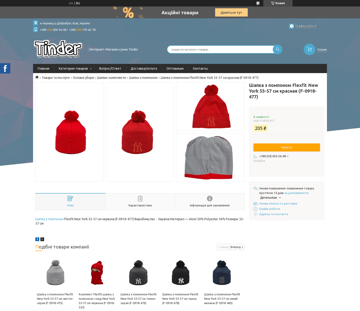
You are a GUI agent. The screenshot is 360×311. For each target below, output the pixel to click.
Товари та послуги (56, 78)
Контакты (200, 68)
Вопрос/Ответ (110, 68)
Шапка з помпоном (143, 78)
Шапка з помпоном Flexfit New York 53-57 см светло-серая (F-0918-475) (55, 299)
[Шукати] (277, 49)
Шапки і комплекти (111, 78)
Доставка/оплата (144, 68)
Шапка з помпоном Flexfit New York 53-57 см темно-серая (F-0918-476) (139, 299)
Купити (286, 147)
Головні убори (83, 78)
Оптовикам (175, 68)
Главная (43, 68)
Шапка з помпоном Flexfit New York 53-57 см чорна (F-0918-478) (180, 299)
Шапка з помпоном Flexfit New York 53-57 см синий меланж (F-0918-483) (222, 299)
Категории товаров (73, 68)
